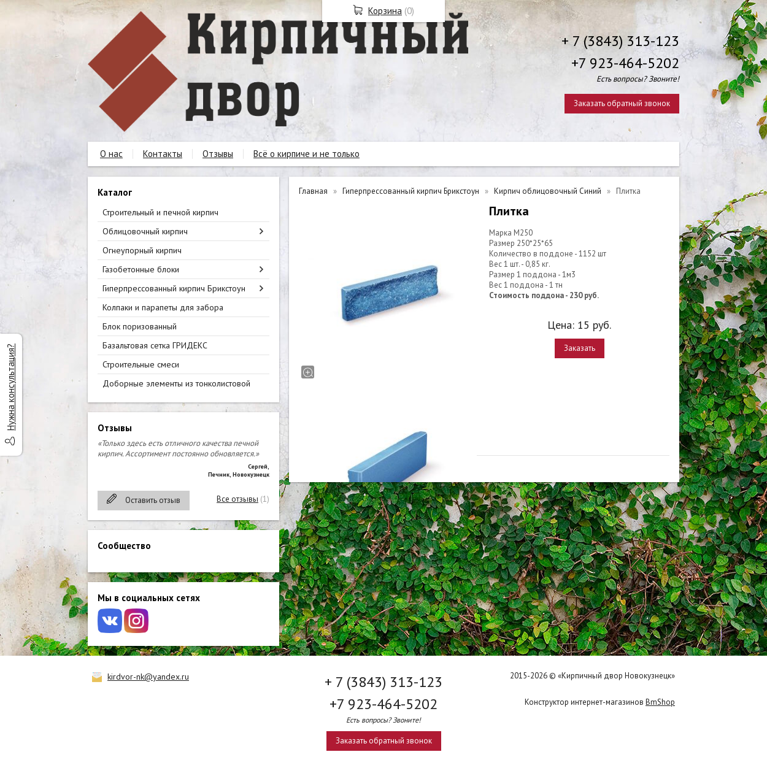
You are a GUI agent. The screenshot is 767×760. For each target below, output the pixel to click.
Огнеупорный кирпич (142, 250)
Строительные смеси (140, 364)
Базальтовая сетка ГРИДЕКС (154, 345)
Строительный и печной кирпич (160, 212)
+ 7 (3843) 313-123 (620, 40)
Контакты (162, 153)
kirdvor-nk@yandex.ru (148, 676)
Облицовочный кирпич (145, 231)
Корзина (385, 11)
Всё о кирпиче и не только (306, 153)
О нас (111, 153)
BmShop (660, 702)
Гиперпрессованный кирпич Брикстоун (173, 288)
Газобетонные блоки (140, 269)
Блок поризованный (139, 326)
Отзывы (217, 153)
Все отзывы (237, 499)
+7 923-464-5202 (625, 62)
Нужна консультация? (11, 387)
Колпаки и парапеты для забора (162, 307)
